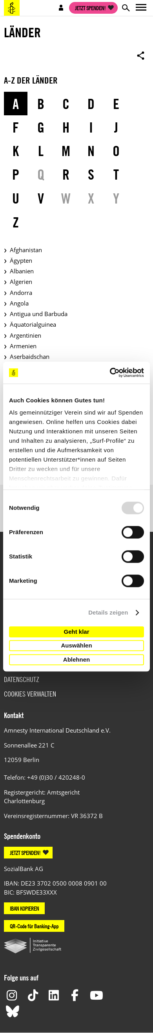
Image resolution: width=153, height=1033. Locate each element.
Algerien (21, 282)
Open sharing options (141, 55)
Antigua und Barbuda (38, 314)
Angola (19, 303)
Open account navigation (61, 8)
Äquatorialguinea (33, 324)
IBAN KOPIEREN (24, 908)
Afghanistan (26, 250)
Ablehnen (76, 659)
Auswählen (76, 645)
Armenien (23, 346)
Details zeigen (108, 612)
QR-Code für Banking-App (34, 925)
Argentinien (25, 335)
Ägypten (21, 260)
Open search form (125, 8)
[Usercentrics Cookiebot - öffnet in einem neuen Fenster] (110, 372)
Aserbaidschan (29, 356)
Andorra (21, 292)
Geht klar (76, 631)
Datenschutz (21, 679)
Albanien (22, 271)
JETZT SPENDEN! (25, 852)
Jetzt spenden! (90, 7)
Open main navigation (141, 8)
